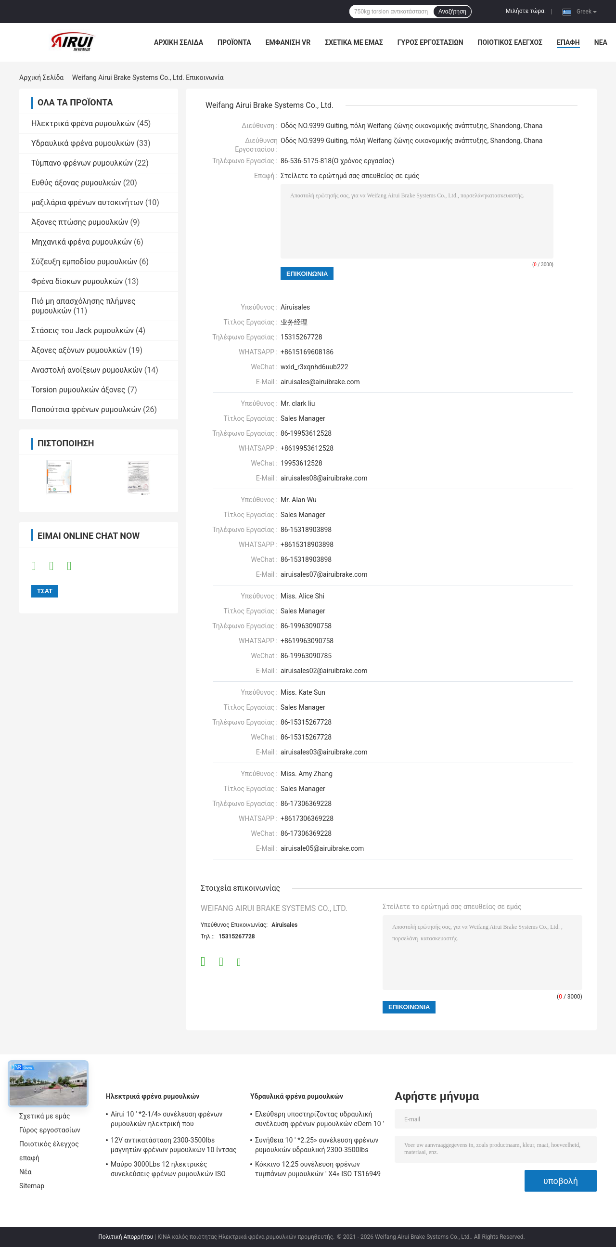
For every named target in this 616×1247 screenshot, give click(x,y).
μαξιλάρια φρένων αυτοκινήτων (87, 202)
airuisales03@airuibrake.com (324, 752)
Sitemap (31, 1186)
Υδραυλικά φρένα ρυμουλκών (82, 143)
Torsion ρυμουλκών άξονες (78, 389)
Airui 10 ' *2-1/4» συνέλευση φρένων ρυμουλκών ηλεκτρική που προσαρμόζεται (166, 1120)
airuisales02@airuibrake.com (324, 671)
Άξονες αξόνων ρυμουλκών (79, 350)
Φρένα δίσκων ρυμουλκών (77, 281)
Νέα (600, 42)
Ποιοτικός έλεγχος (510, 42)
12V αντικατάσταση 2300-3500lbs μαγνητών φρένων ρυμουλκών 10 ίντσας (174, 1145)
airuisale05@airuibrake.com (322, 848)
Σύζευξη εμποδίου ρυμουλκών (84, 261)
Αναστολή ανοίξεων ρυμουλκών (86, 370)
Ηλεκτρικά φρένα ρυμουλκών (83, 123)
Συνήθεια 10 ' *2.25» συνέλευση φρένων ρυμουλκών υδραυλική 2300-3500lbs (316, 1145)
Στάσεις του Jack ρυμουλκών (82, 330)
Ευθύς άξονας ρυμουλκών (76, 182)
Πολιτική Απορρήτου (125, 1237)
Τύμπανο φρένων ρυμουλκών (82, 163)
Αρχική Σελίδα (178, 42)
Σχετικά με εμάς (354, 42)
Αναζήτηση (452, 11)
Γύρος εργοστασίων (430, 42)
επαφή (568, 42)
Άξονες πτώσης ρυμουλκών (79, 222)
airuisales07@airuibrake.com (324, 574)
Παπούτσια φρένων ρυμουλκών (86, 409)
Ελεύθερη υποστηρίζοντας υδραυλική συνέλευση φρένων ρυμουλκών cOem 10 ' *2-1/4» (319, 1120)
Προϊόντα (234, 42)
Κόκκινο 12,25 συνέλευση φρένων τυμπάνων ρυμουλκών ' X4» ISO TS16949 (318, 1169)
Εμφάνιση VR (288, 42)
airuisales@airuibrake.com (320, 382)
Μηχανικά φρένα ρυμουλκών (81, 242)
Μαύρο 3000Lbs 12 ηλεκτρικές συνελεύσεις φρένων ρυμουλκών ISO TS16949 (168, 1170)
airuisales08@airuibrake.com (324, 478)
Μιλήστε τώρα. (526, 11)
